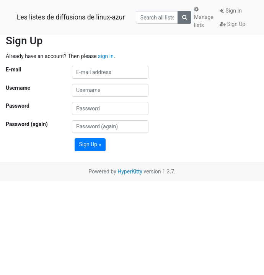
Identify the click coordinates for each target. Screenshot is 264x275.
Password (17, 106)
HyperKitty (129, 171)
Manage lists (203, 17)
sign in (106, 56)
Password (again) (27, 124)
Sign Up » (90, 144)
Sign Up (232, 24)
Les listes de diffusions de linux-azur (71, 17)
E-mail (13, 69)
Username (18, 88)
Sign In (231, 11)
